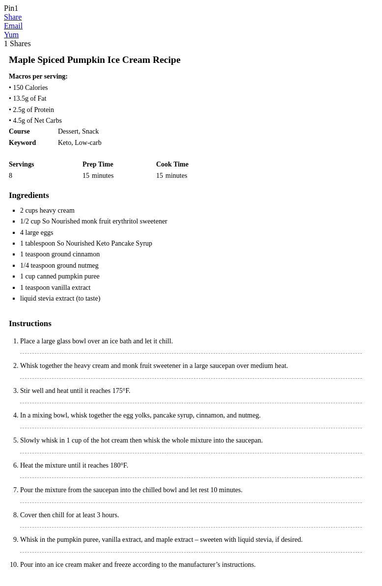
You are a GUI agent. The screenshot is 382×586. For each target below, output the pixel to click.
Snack (90, 131)
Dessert (68, 131)
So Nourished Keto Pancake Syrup (104, 243)
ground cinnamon (76, 254)
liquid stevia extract (47, 298)
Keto (64, 142)
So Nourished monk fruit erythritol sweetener (104, 221)
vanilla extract (71, 287)
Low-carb (88, 142)
